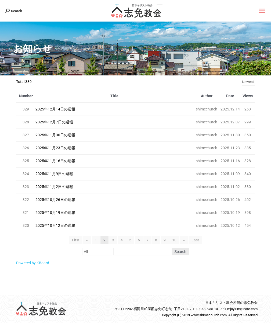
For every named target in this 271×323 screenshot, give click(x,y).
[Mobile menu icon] (262, 11)
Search (180, 251)
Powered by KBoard (32, 263)
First (76, 240)
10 (174, 240)
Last (195, 240)
